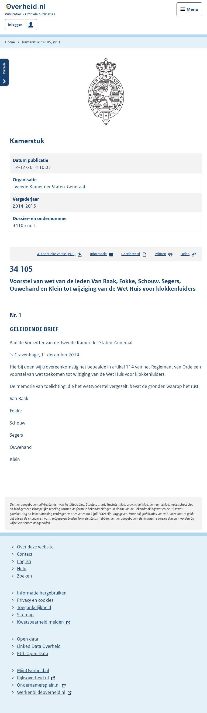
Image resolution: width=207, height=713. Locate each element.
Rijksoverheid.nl (33, 678)
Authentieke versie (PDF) (59, 255)
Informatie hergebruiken (42, 593)
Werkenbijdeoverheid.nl (41, 692)
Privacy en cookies (35, 600)
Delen (188, 254)
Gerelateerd (134, 254)
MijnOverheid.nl (33, 670)
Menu (192, 9)
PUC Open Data (32, 653)
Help (21, 569)
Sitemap (25, 615)
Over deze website (35, 547)
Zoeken (24, 576)
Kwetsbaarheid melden (40, 622)
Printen (164, 254)
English (24, 561)
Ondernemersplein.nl (38, 685)
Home (10, 42)
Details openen (4, 72)
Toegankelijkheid (34, 607)
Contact (24, 554)
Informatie (101, 254)
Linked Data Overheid (39, 646)
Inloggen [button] (15, 24)
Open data (27, 639)
